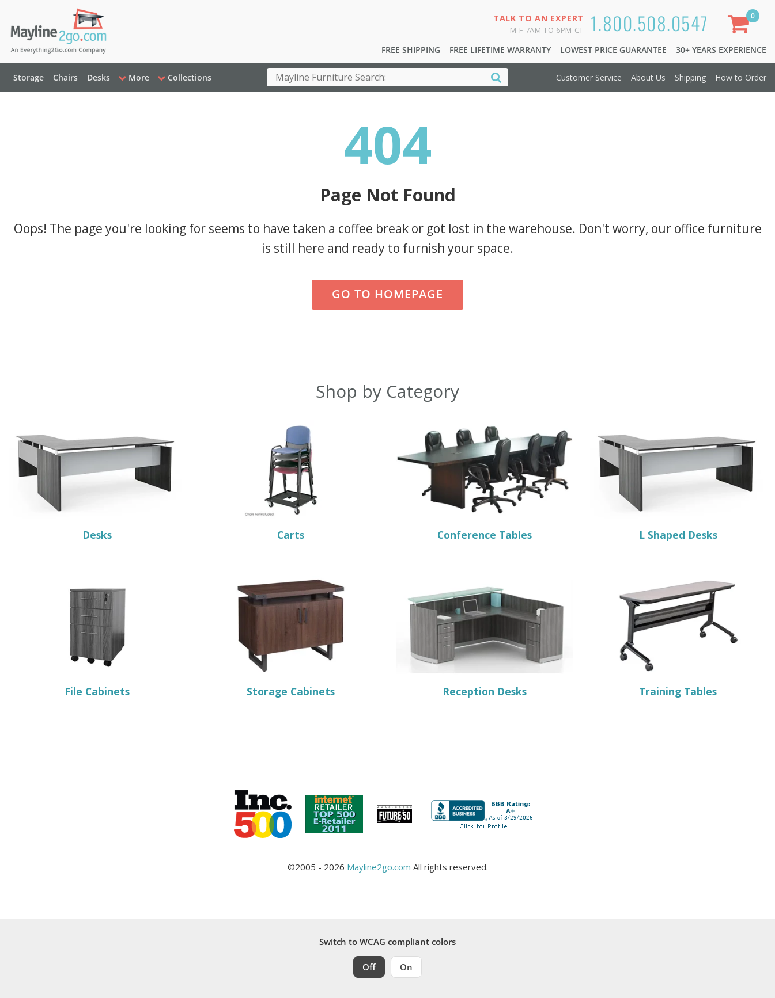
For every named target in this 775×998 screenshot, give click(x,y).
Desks (98, 77)
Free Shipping (410, 49)
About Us (648, 77)
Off (369, 967)
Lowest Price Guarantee (613, 49)
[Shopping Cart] (741, 26)
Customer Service (589, 77)
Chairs (65, 77)
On (406, 967)
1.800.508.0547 (650, 22)
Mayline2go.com (379, 867)
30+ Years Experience (721, 49)
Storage (28, 77)
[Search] (496, 77)
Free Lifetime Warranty (500, 49)
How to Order (740, 77)
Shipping (690, 77)
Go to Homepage (387, 294)
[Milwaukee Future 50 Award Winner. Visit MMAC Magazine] (394, 814)
